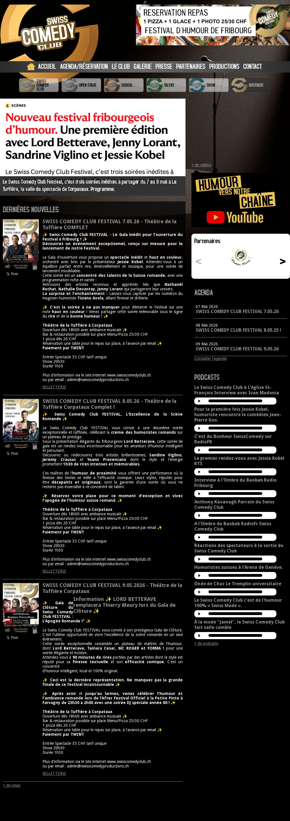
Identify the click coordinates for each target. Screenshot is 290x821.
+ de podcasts (206, 643)
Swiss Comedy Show (209, 85)
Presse (163, 66)
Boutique (251, 85)
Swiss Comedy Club (39, 85)
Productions (224, 66)
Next (176, 147)
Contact (252, 66)
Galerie (143, 66)
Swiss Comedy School (124, 85)
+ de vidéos (201, 165)
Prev (9, 147)
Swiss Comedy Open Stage (81, 85)
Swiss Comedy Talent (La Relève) (166, 85)
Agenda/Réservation (84, 66)
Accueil (47, 66)
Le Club (121, 66)
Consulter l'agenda (210, 358)
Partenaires (190, 66)
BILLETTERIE (54, 387)
